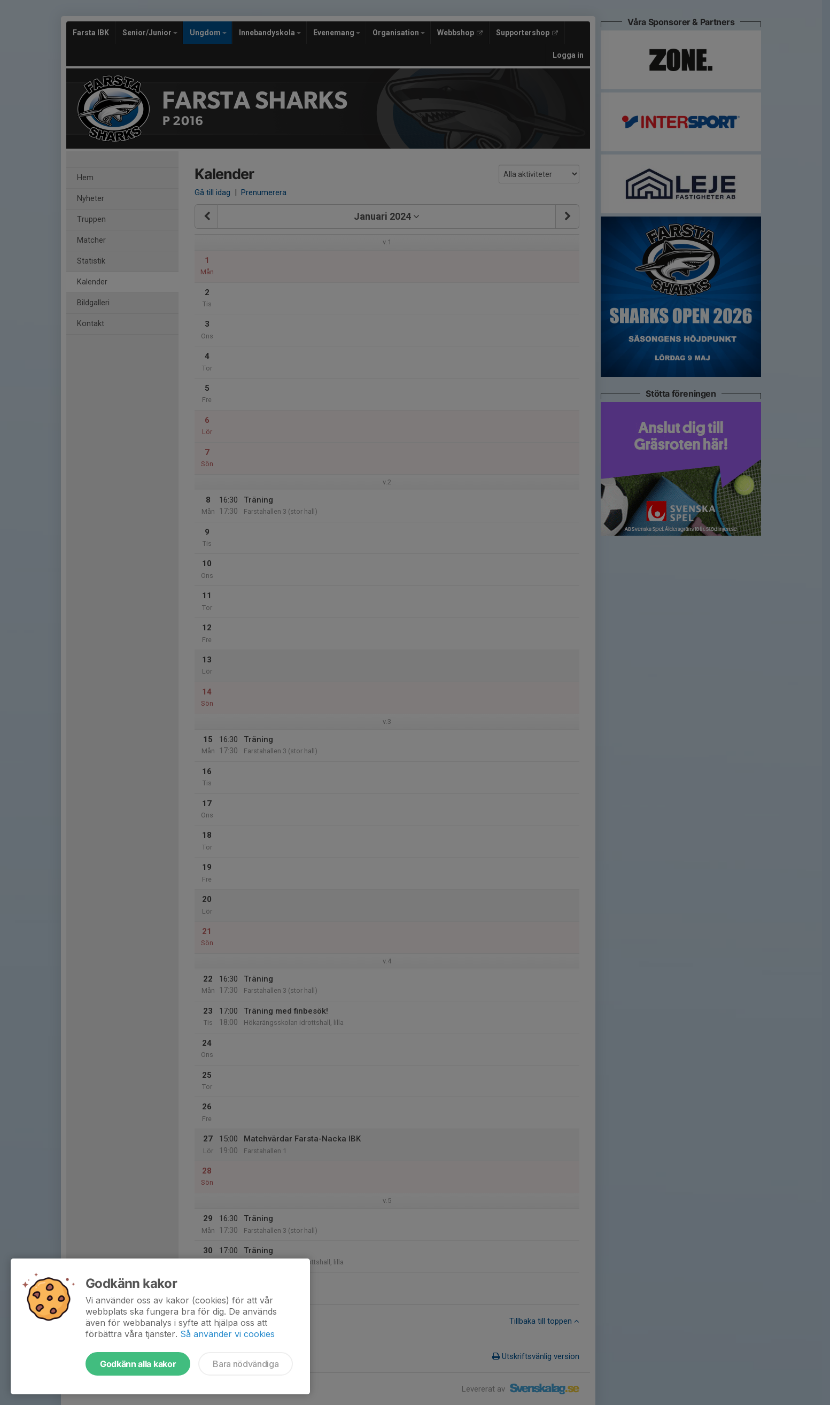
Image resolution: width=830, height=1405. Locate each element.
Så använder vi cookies (227, 1334)
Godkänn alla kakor (138, 1363)
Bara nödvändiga (245, 1363)
